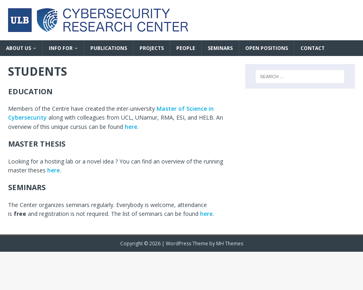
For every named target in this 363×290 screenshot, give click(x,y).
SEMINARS (220, 48)
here (131, 126)
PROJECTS (152, 48)
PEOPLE (185, 48)
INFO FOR (61, 48)
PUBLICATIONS (108, 48)
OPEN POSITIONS (266, 48)
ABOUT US (18, 48)
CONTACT (312, 48)
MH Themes (229, 243)
